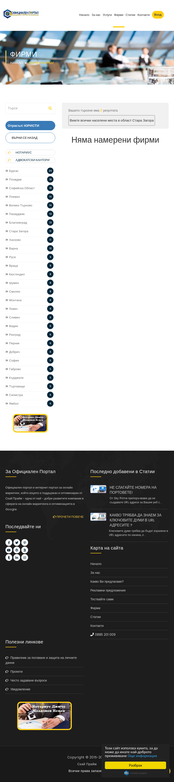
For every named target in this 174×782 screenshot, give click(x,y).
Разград (12, 334)
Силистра (14, 395)
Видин (11, 326)
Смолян (12, 291)
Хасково (13, 240)
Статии (130, 15)
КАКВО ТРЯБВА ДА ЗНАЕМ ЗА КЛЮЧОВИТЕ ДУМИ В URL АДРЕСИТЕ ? (136, 520)
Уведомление (17, 689)
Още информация (142, 755)
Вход (158, 14)
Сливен (12, 317)
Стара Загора (16, 231)
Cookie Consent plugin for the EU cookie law (135, 773)
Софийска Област (20, 188)
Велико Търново (18, 205)
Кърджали (14, 378)
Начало (84, 15)
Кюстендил (15, 274)
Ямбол (12, 403)
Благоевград (16, 222)
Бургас (12, 171)
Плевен (12, 197)
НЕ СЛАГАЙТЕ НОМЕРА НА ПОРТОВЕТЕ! (133, 490)
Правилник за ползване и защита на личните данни (41, 660)
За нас (96, 15)
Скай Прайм (87, 764)
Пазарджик (15, 214)
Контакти (144, 15)
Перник (12, 343)
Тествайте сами (102, 599)
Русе (10, 257)
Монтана (13, 300)
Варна (11, 248)
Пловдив (13, 179)
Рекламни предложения (108, 590)
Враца (11, 266)
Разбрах (135, 765)
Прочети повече (68, 517)
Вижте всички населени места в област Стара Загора (112, 120)
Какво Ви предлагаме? (107, 581)
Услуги (107, 15)
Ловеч (11, 309)
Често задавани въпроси (26, 680)
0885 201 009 (105, 634)
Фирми (118, 15)
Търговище (15, 386)
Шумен (12, 283)
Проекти (14, 671)
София (12, 360)
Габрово (13, 369)
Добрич (12, 352)
